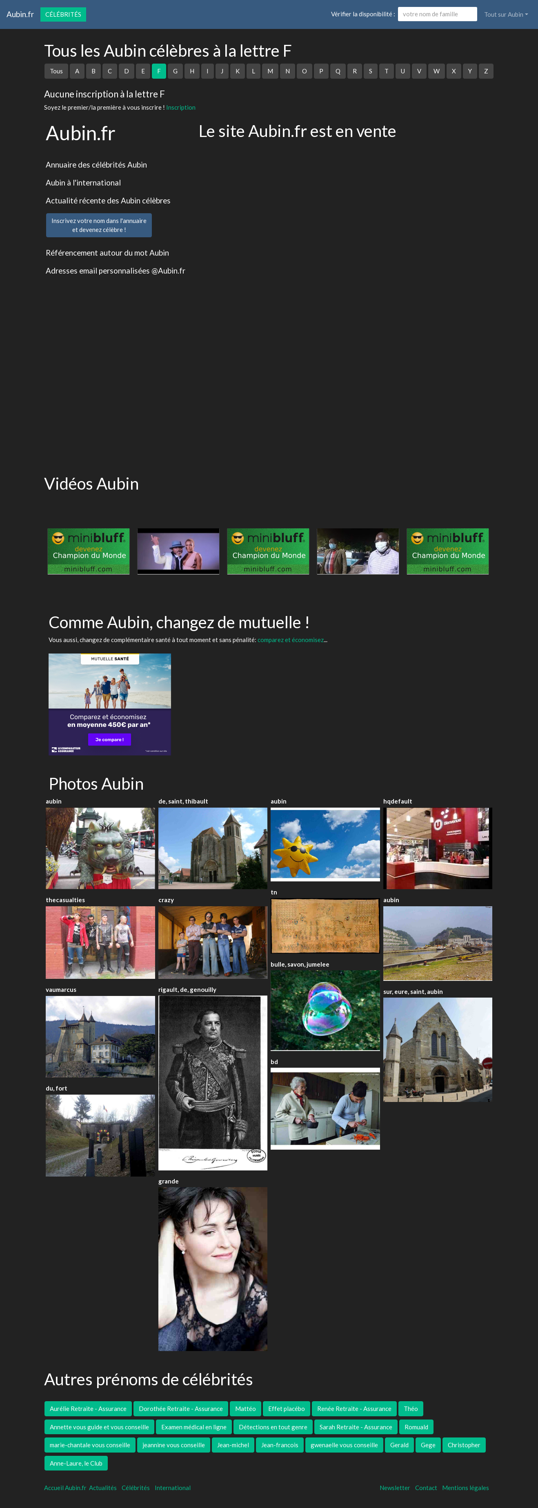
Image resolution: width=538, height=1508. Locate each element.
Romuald (416, 1427)
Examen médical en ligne (194, 1427)
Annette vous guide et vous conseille (99, 1427)
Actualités (103, 1487)
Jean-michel (233, 1444)
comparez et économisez (291, 639)
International (173, 1487)
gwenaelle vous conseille (344, 1444)
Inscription (181, 107)
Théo (411, 1408)
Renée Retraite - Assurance (354, 1408)
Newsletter (395, 1487)
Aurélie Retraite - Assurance (88, 1408)
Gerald (399, 1444)
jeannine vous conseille (173, 1444)
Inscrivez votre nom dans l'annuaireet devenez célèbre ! (99, 225)
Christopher (464, 1444)
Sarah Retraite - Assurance (356, 1427)
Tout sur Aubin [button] (503, 14)
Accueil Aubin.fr (65, 1487)
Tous (56, 71)
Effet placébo (286, 1408)
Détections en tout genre (273, 1427)
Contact (426, 1487)
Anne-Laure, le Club (76, 1463)
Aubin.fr (20, 14)
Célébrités (63, 14)
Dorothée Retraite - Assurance (181, 1408)
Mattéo (245, 1408)
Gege (428, 1444)
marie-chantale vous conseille (90, 1444)
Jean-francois (279, 1444)
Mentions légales (465, 1487)
